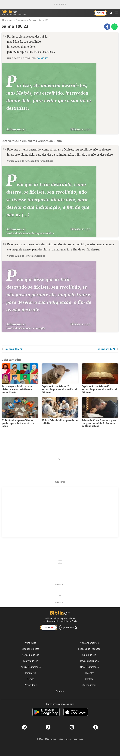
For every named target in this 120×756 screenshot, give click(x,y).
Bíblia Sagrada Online (14, 13)
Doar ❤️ (49, 627)
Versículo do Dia (30, 654)
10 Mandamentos (89, 642)
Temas (30, 678)
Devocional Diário (89, 660)
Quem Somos (89, 684)
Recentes (89, 672)
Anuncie (60, 690)
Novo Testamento (89, 666)
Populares (30, 672)
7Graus (52, 738)
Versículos (30, 642)
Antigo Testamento (31, 666)
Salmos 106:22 (12, 349)
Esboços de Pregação (89, 648)
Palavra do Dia (30, 660)
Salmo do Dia (89, 654)
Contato (89, 678)
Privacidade (31, 684)
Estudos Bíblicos (30, 648)
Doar (100, 12)
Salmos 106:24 (108, 349)
